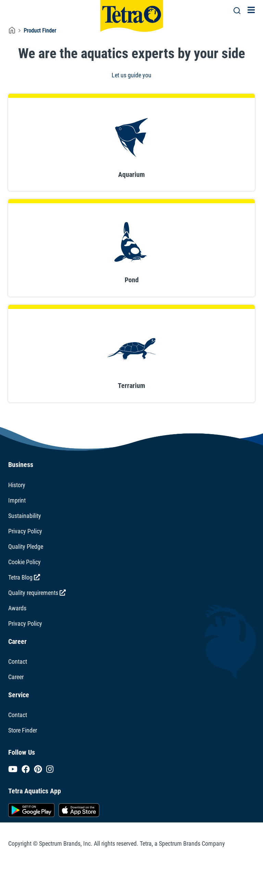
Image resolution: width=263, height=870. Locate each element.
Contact (17, 661)
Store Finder (22, 730)
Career (16, 676)
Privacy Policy (25, 531)
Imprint (17, 500)
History (16, 485)
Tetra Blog (24, 577)
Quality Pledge (25, 546)
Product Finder (40, 30)
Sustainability (24, 515)
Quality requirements (37, 592)
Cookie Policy (24, 562)
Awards (17, 608)
